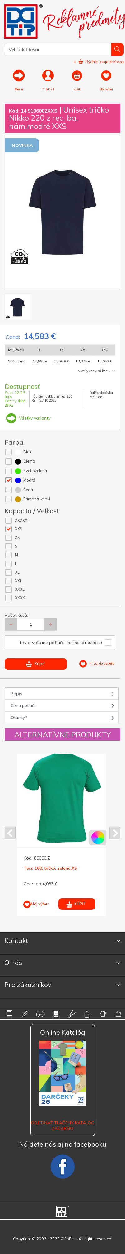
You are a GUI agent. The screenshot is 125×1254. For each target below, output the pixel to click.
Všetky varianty (27, 418)
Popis (16, 693)
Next (114, 833)
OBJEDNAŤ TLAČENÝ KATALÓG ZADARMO (62, 1125)
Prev (10, 833)
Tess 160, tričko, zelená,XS (50, 868)
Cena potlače (24, 705)
